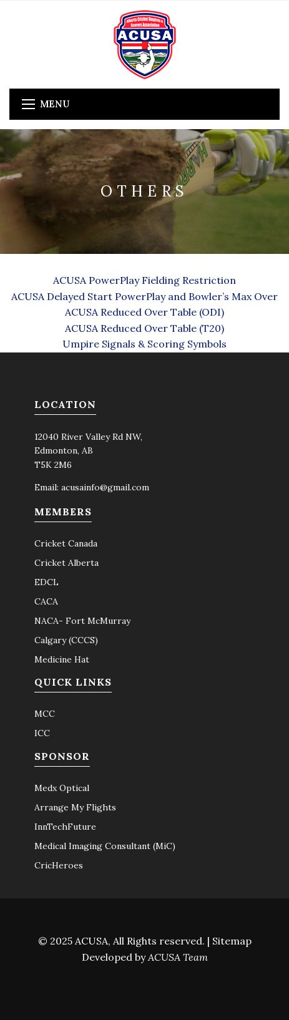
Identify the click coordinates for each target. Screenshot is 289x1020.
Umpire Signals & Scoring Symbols (144, 344)
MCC (44, 713)
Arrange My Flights (75, 807)
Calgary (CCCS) (66, 640)
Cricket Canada (65, 543)
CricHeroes (58, 865)
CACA (46, 601)
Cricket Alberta (66, 562)
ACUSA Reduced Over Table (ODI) (144, 312)
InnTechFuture (65, 826)
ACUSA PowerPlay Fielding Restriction (144, 280)
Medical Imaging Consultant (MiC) (104, 846)
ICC (42, 733)
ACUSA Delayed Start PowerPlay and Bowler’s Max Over (144, 296)
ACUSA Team (178, 957)
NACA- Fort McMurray (82, 620)
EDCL (46, 582)
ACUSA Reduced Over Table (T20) (144, 328)
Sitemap (232, 941)
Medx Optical (61, 788)
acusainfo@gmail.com (105, 487)
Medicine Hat (61, 659)
